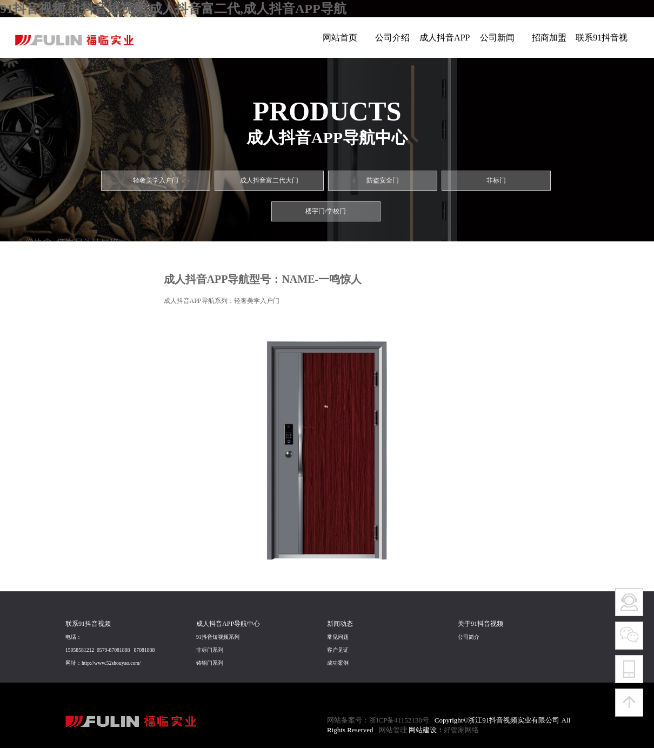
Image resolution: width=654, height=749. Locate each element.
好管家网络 (461, 730)
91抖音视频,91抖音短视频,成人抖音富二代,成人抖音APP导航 (173, 9)
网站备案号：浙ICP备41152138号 (378, 720)
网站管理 (393, 730)
